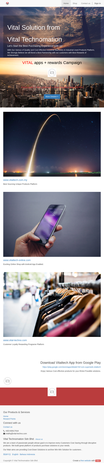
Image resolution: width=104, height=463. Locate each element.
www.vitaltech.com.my (15, 180)
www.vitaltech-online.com (17, 260)
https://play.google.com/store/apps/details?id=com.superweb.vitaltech (72, 367)
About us (39, 439)
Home (5, 416)
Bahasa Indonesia (27, 454)
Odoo (98, 461)
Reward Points (9, 419)
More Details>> (52, 96)
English (15, 454)
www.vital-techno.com (15, 340)
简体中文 (7, 454)
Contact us (7, 427)
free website (86, 460)
